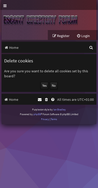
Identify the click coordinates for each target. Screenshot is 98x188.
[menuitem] (83, 36)
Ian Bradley (59, 109)
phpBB (37, 114)
